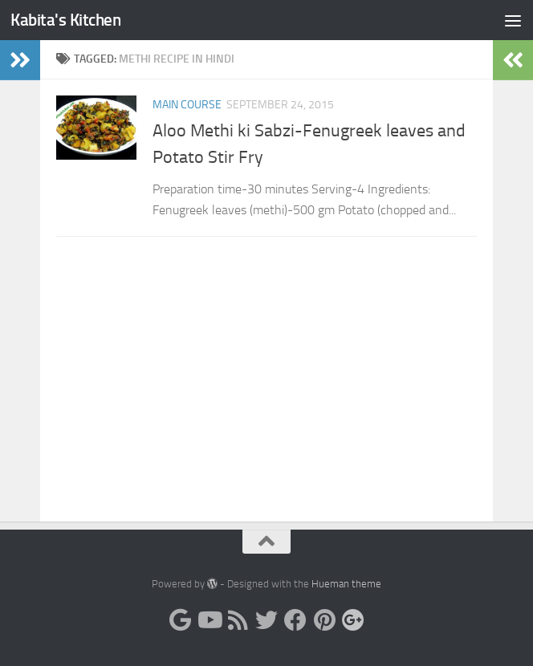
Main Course (187, 105)
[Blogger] (180, 620)
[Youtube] (208, 620)
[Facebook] (295, 620)
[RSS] (237, 620)
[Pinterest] (324, 620)
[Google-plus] (353, 620)
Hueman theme (346, 584)
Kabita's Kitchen (65, 20)
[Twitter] (266, 620)
